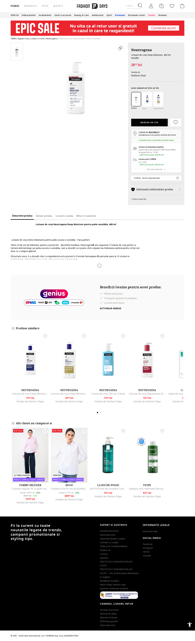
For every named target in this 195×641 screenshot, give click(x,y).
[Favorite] (171, 6)
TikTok (146, 551)
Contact (104, 554)
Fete (45, 6)
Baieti (58, 6)
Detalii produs (44, 216)
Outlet (151, 15)
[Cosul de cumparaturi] (181, 6)
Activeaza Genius (110, 308)
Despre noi (105, 550)
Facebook (147, 544)
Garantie (104, 557)
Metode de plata (108, 613)
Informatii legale (156, 525)
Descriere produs (22, 216)
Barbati (30, 6)
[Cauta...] (134, 6)
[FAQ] (161, 6)
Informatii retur (107, 534)
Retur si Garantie (86, 216)
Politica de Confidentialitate (114, 546)
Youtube (147, 555)
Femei (15, 6)
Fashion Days (138, 75)
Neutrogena (141, 49)
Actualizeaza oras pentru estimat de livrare (157, 135)
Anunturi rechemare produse (114, 588)
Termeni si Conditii (109, 542)
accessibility (190, 625)
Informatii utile (150, 531)
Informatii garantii (109, 621)
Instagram (148, 547)
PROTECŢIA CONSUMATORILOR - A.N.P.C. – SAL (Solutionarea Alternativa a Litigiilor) (119, 573)
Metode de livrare (108, 617)
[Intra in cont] (151, 6)
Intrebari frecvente (109, 530)
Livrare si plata (64, 216)
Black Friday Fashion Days (113, 584)
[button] (99, 266)
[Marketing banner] (97, 26)
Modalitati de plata (109, 580)
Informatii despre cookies (112, 538)
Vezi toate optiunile (155, 169)
